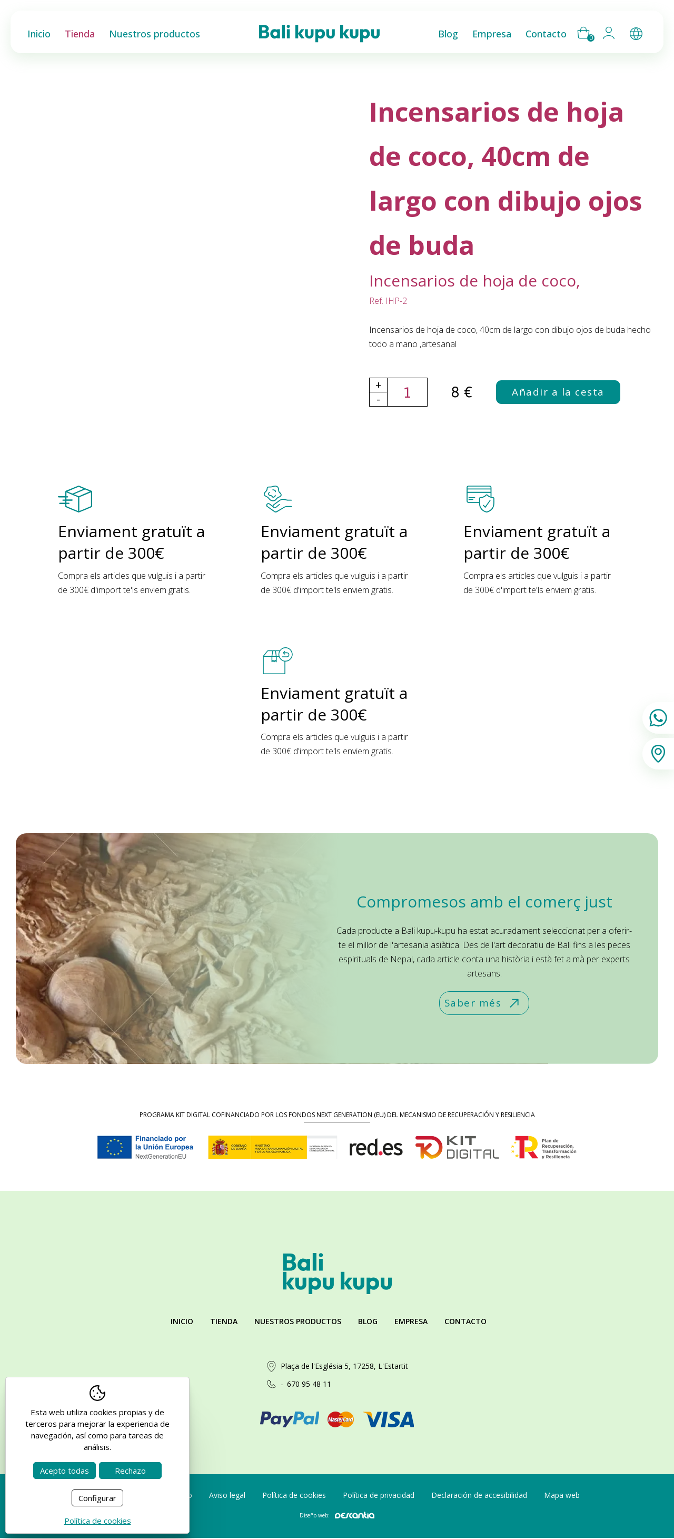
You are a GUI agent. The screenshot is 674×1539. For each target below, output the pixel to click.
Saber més (482, 1004)
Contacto (465, 1322)
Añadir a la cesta (559, 392)
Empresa (411, 1322)
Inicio (182, 1322)
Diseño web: (337, 1516)
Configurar (97, 1498)
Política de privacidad (378, 1496)
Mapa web (562, 1496)
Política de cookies (294, 1496)
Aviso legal (227, 1496)
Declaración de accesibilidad (479, 1496)
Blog (368, 1322)
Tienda (223, 1322)
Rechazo (130, 1470)
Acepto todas (64, 1470)
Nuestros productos (297, 1322)
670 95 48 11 (309, 1385)
